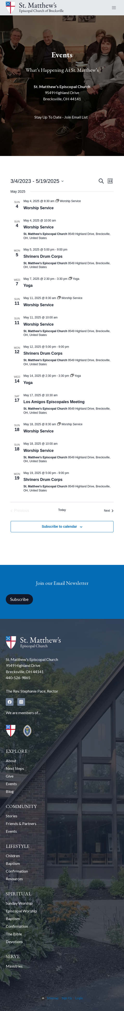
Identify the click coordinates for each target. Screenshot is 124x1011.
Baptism (13, 863)
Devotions (14, 941)
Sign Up (67, 998)
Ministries (14, 966)
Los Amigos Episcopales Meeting (54, 402)
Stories (11, 816)
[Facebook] (9, 702)
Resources (14, 878)
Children (13, 855)
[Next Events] (109, 510)
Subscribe (19, 599)
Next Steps (15, 768)
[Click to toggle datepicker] (37, 181)
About (11, 760)
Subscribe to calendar (59, 526)
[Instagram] (21, 702)
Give (9, 776)
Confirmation (17, 871)
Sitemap (53, 998)
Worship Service (39, 208)
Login (79, 998)
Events (11, 783)
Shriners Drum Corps (43, 256)
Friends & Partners (21, 823)
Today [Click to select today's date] (62, 510)
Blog (10, 791)
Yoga (28, 285)
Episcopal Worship (21, 911)
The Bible (14, 934)
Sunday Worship (19, 903)
